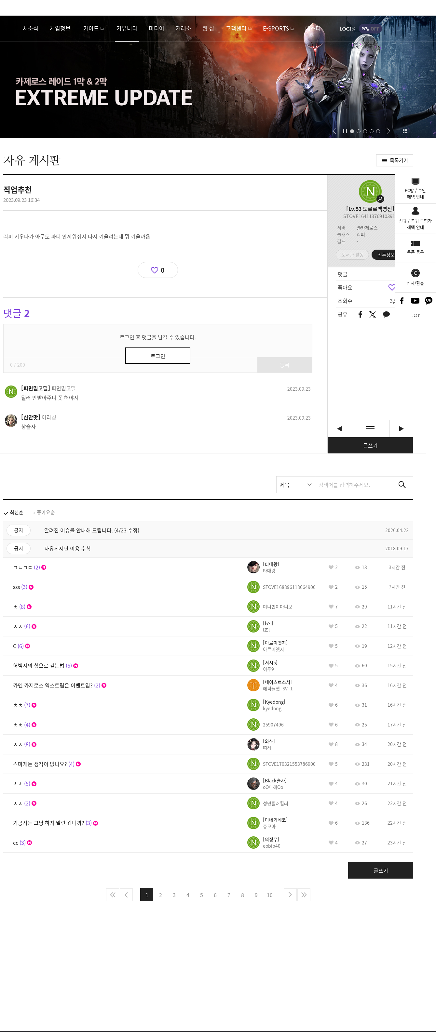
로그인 (347, 28)
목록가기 (399, 160)
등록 (285, 365)
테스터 (313, 28)
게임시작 (411, 29)
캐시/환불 (415, 283)
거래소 (183, 28)
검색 (402, 484)
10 (270, 895)
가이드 (91, 28)
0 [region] (163, 270)
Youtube (415, 301)
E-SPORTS (276, 28)
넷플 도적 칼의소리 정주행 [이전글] (339, 428)
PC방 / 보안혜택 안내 (415, 193)
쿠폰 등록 (415, 252)
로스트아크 (11, 28)
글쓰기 (370, 445)
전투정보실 (388, 254)
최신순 (16, 512)
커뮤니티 (126, 28)
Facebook (402, 301)
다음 (290, 894)
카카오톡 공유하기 (386, 315)
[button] (334, 131)
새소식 (30, 28)
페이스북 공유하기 (360, 315)
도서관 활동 (352, 254)
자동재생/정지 (345, 131)
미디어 (156, 28)
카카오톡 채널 (429, 301)
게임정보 (60, 28)
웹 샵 (208, 28)
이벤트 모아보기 (404, 131)
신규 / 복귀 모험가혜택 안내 (415, 223)
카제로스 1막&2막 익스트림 (218, 77)
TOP (415, 315)
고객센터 (236, 28)
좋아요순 (46, 512)
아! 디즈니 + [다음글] (401, 428)
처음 (112, 894)
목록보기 (370, 428)
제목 (285, 485)
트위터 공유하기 (372, 315)
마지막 (303, 894)
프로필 (370, 191)
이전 (126, 894)
